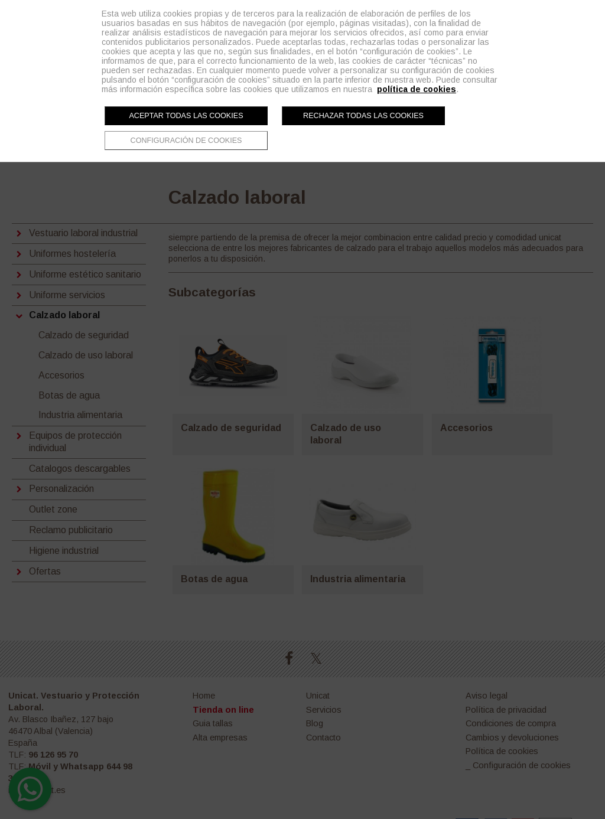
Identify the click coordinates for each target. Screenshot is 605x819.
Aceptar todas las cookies (186, 116)
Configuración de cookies (186, 140)
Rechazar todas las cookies (363, 116)
